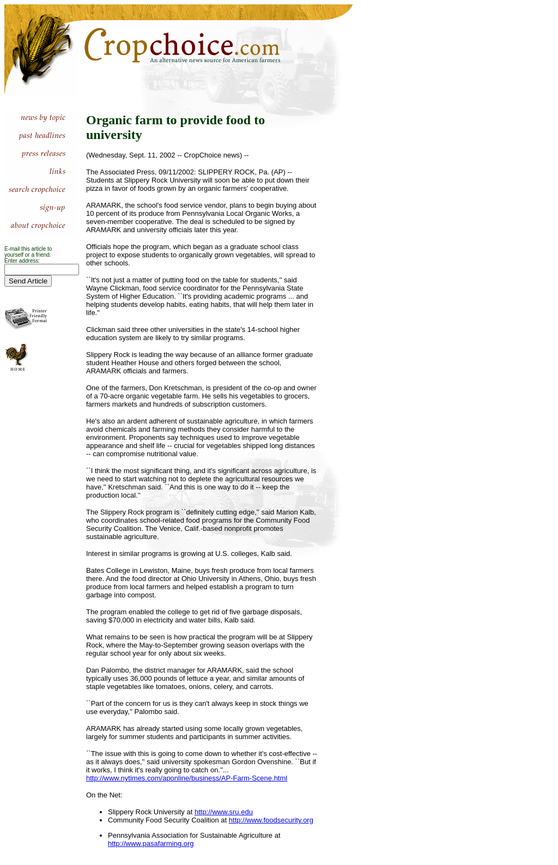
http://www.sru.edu (224, 812)
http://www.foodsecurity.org (271, 820)
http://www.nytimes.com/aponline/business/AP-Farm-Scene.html (186, 778)
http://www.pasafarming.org (151, 843)
